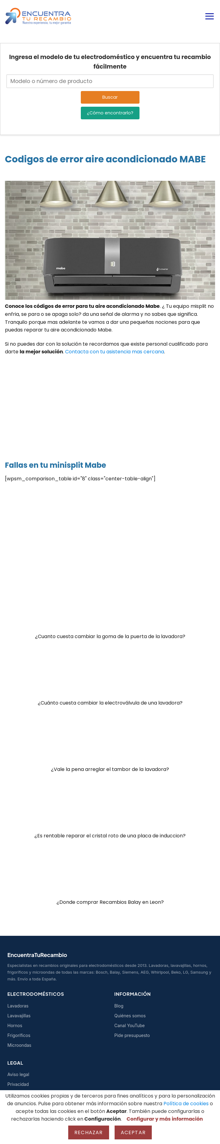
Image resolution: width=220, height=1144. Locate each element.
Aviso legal (18, 1074)
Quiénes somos (130, 1015)
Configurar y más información (165, 1118)
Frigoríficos (18, 1035)
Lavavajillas (19, 1015)
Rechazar (88, 1132)
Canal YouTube (129, 1025)
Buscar (110, 97)
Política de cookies (186, 1103)
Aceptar (133, 1132)
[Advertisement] (110, 405)
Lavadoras (18, 1005)
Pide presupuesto (132, 1035)
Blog (119, 1005)
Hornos (14, 1025)
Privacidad (18, 1084)
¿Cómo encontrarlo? (110, 113)
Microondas (19, 1045)
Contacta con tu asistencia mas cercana (114, 351)
